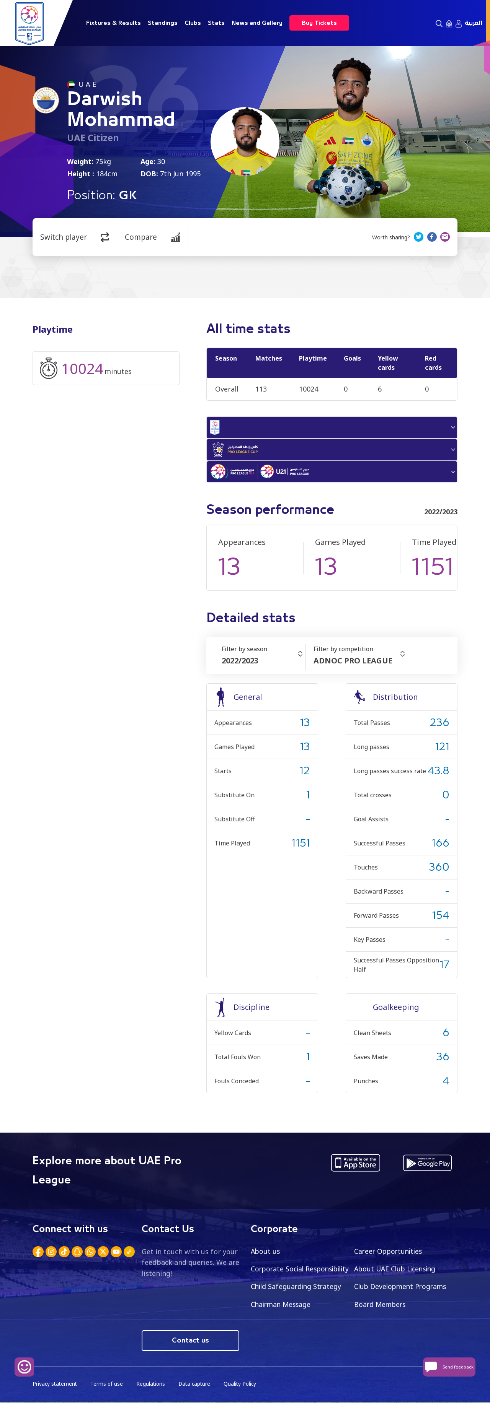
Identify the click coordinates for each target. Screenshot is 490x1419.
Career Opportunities (389, 1255)
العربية (473, 23)
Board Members (277, 1327)
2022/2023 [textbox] (240, 665)
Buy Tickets (319, 23)
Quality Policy (244, 1400)
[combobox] (263, 665)
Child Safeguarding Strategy (400, 1291)
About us (266, 1255)
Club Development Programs (298, 1309)
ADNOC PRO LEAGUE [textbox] (353, 665)
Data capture (197, 1400)
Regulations (153, 1400)
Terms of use (108, 1400)
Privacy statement (55, 1400)
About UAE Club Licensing (397, 1273)
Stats (216, 23)
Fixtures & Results (113, 23)
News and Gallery (257, 23)
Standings (163, 23)
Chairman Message (385, 1309)
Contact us (190, 1357)
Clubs (193, 23)
